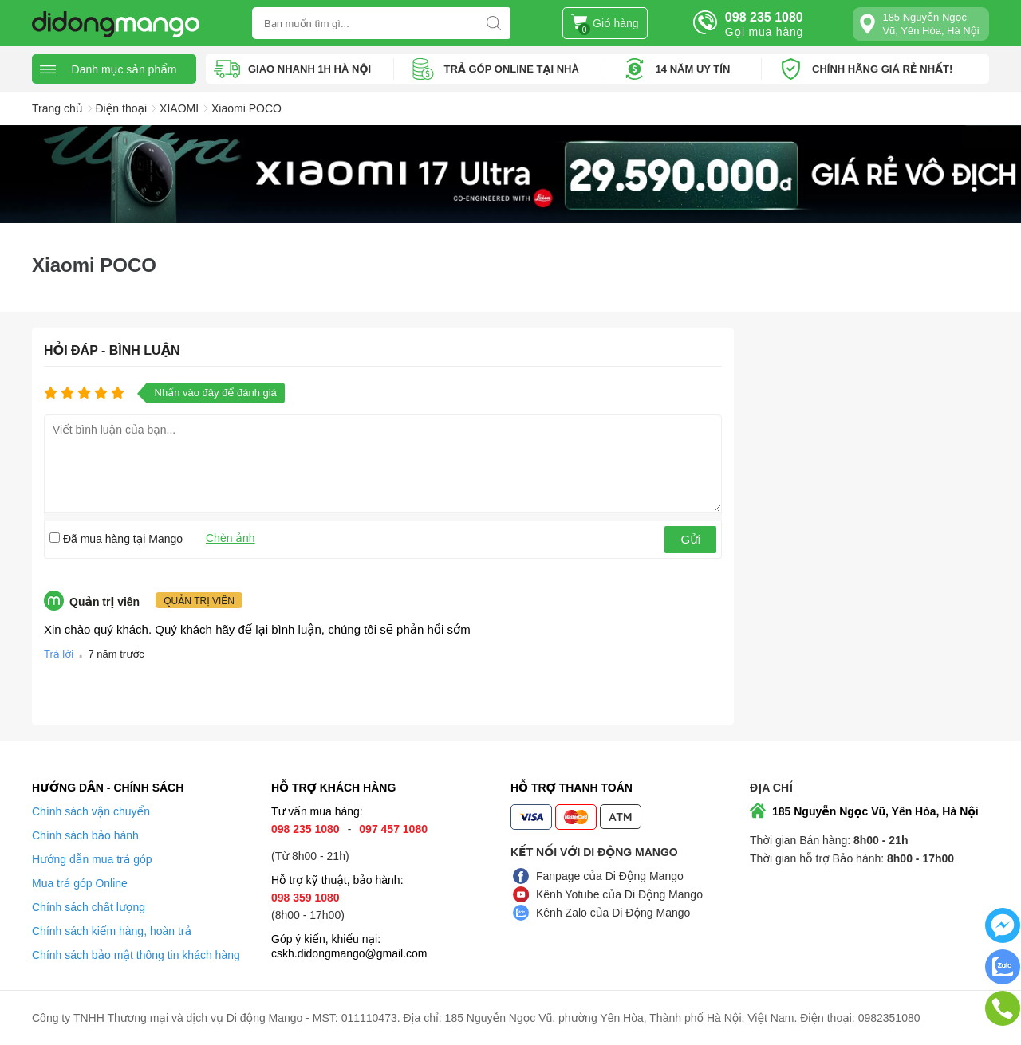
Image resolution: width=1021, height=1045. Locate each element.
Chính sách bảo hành (85, 835)
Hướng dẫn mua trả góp (92, 859)
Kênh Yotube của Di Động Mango (619, 894)
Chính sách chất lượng (88, 907)
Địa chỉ (771, 787)
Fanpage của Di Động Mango (610, 876)
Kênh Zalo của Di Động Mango (613, 912)
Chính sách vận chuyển (91, 811)
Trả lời (58, 654)
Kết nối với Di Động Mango (594, 852)
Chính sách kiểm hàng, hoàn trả (111, 931)
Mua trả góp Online (80, 883)
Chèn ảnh (230, 538)
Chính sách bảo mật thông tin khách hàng (136, 955)
